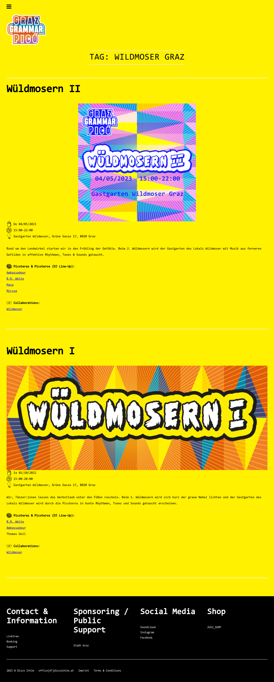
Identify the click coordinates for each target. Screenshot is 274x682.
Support (12, 647)
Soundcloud (148, 627)
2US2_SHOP (214, 627)
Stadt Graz (81, 645)
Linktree (13, 636)
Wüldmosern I (41, 351)
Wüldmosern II (43, 89)
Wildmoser (14, 309)
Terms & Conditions (107, 670)
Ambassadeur (16, 272)
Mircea (12, 291)
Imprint (83, 670)
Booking (12, 641)
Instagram (147, 632)
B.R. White (15, 279)
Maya (10, 285)
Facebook (146, 637)
